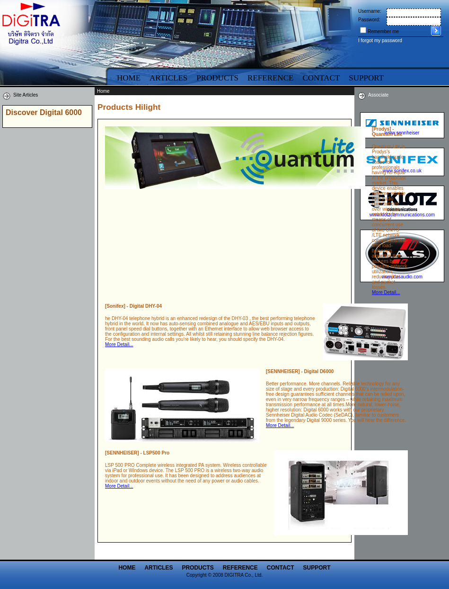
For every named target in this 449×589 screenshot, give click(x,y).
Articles (168, 77)
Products (217, 77)
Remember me (383, 31)
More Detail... (386, 292)
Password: (369, 19)
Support (317, 567)
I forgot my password (380, 40)
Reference (270, 77)
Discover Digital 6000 (44, 112)
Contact (321, 77)
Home (129, 77)
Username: (369, 11)
